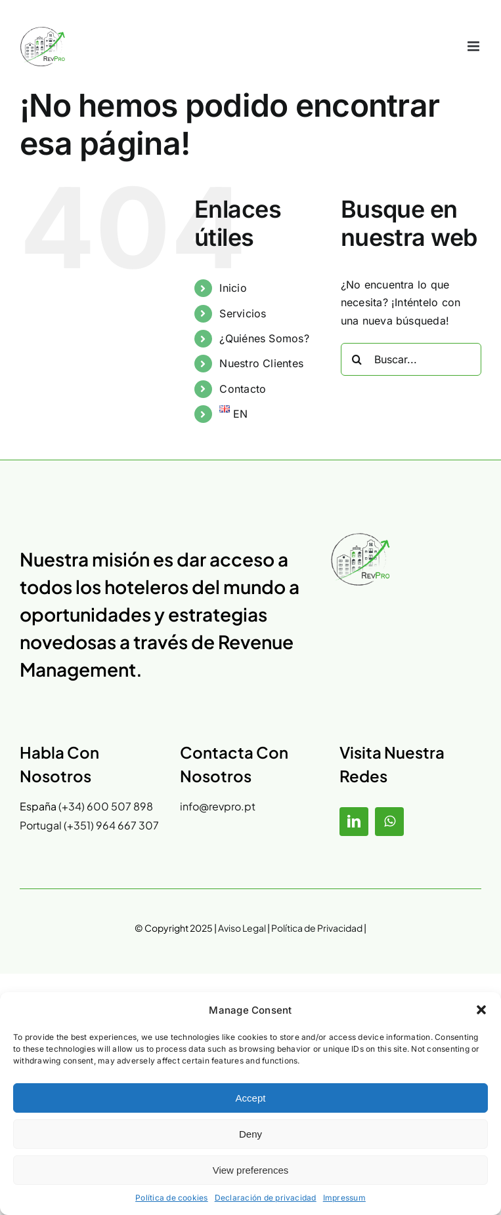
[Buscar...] (411, 359)
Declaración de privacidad (265, 1198)
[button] (481, 1009)
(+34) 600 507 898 (105, 806)
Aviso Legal (241, 928)
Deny (250, 1134)
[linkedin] (353, 821)
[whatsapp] (389, 821)
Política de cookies (171, 1198)
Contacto (242, 388)
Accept (251, 1098)
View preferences (251, 1170)
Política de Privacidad (316, 928)
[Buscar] (357, 359)
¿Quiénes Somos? (264, 338)
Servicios (242, 313)
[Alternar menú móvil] (474, 46)
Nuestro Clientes (261, 363)
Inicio (232, 287)
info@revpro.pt (217, 806)
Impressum (344, 1198)
